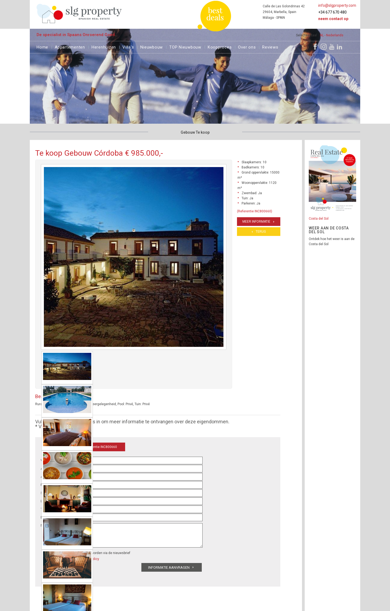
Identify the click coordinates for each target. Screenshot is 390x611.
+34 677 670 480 (332, 12)
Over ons (247, 46)
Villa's (128, 46)
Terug (261, 231)
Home (42, 46)
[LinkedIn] (340, 47)
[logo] (79, 13)
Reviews (270, 46)
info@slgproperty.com (337, 5)
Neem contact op (333, 19)
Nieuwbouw (151, 46)
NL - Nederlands (331, 35)
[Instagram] (324, 47)
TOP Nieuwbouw (185, 46)
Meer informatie (256, 221)
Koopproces (220, 46)
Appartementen (70, 46)
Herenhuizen (104, 46)
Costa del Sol (319, 218)
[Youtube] (331, 47)
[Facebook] (315, 47)
